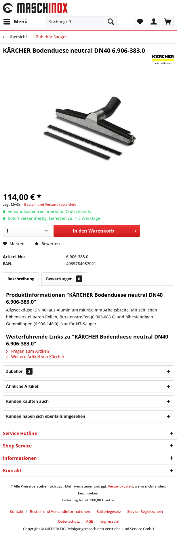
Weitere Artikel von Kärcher (35, 356)
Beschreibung (20, 279)
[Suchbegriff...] (81, 21)
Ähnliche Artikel (22, 386)
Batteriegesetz (108, 511)
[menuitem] (15, 21)
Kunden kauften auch (27, 401)
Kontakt (17, 511)
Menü (15, 21)
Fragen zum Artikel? (28, 351)
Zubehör (19, 371)
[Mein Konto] (153, 21)
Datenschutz (69, 521)
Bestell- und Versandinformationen (60, 511)
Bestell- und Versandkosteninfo (50, 204)
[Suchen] (111, 21)
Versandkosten (120, 486)
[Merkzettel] (139, 21)
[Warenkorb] (168, 21)
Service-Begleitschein (145, 511)
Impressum (109, 521)
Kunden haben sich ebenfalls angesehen (45, 416)
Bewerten (47, 243)
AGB (89, 521)
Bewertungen (64, 278)
